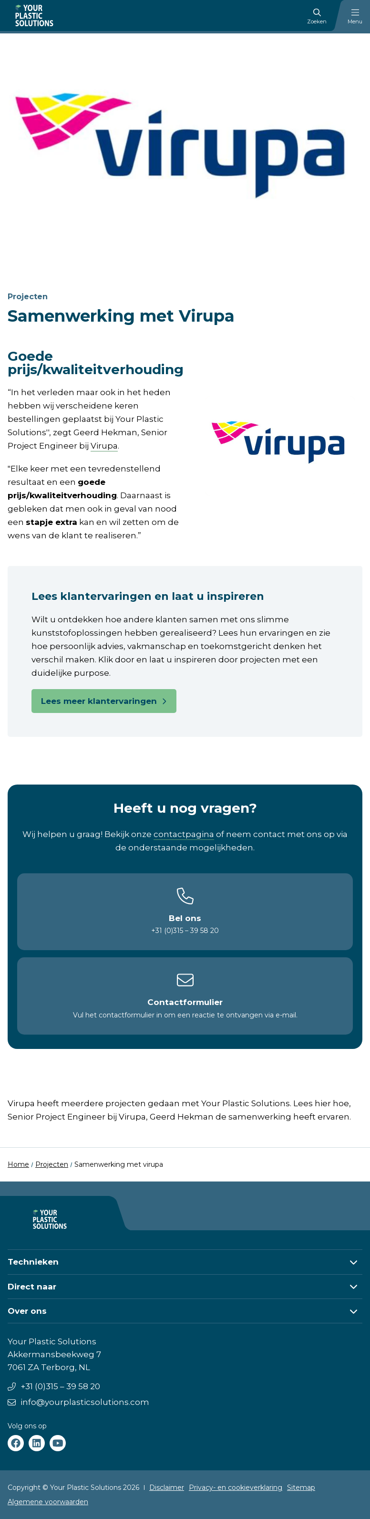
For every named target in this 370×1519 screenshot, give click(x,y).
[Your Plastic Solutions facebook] (16, 1443)
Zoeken (317, 17)
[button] (185, 1262)
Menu (355, 17)
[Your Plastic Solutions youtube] (58, 1443)
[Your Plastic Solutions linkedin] (37, 1443)
